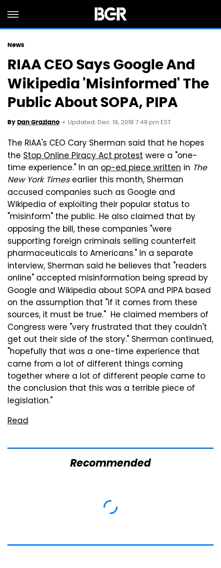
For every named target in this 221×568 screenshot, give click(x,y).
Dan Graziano (38, 122)
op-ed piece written (141, 168)
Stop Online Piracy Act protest (83, 156)
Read (17, 421)
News (15, 45)
